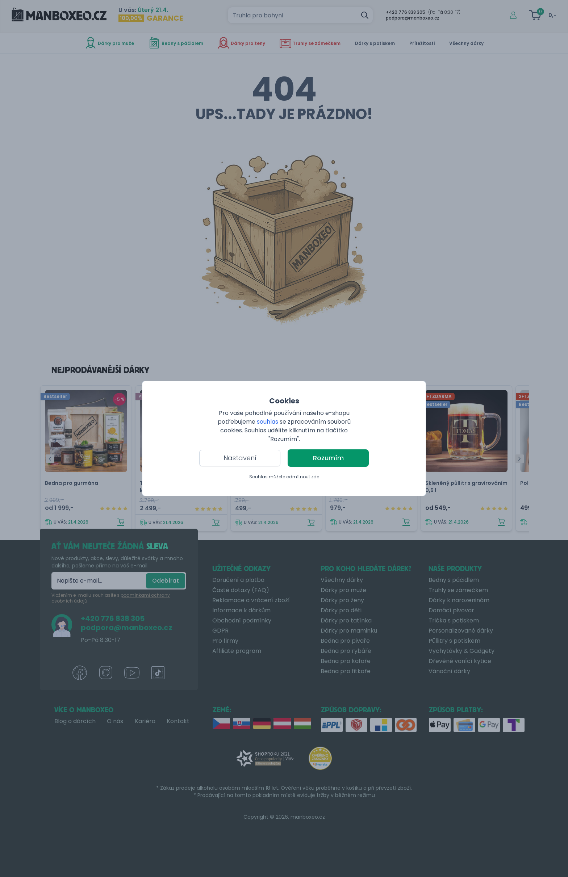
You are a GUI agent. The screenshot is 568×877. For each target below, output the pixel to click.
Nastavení (240, 457)
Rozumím (328, 457)
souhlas (267, 421)
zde (315, 477)
